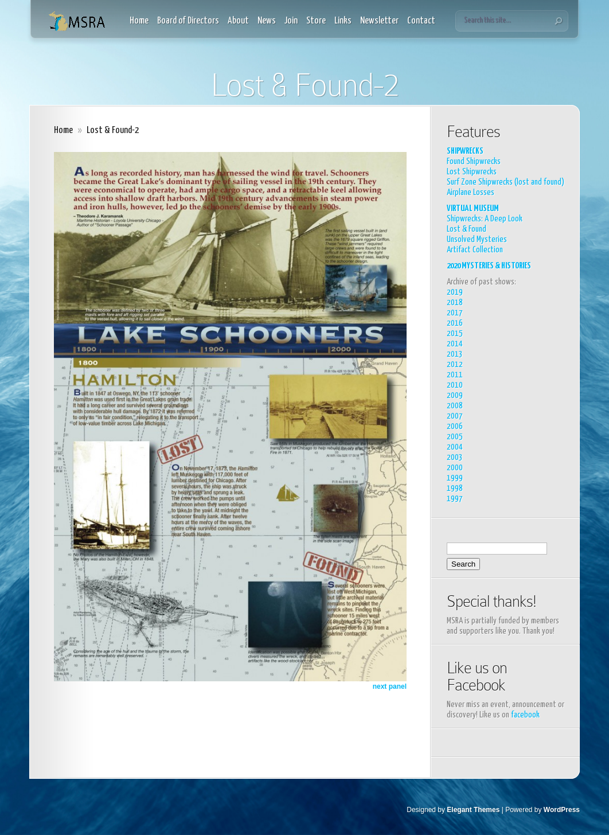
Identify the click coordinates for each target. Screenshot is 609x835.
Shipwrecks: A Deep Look (484, 218)
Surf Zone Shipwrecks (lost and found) (505, 182)
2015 (455, 333)
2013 (455, 354)
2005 (455, 436)
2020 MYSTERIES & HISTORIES (489, 266)
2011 (455, 374)
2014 (455, 344)
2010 (455, 385)
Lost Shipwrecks (472, 171)
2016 (455, 323)
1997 (455, 498)
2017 (455, 313)
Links (343, 21)
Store (316, 21)
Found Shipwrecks (474, 161)
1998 (455, 488)
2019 (455, 292)
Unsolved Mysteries (477, 239)
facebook (525, 715)
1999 (455, 478)
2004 (455, 447)
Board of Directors (188, 21)
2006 (455, 426)
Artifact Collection (475, 249)
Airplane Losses (470, 192)
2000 (455, 467)
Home (139, 21)
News (266, 21)
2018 (455, 302)
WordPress (562, 810)
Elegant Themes (473, 810)
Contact (421, 21)
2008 (455, 405)
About (238, 21)
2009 (455, 395)
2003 (455, 457)
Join (291, 21)
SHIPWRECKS (465, 151)
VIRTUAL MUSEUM (473, 208)
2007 (455, 416)
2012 (455, 364)
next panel (390, 686)
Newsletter (379, 21)
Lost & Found (466, 229)
